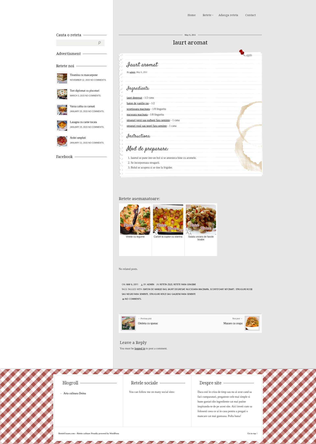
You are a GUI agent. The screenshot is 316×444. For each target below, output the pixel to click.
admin (132, 72)
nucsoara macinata (137, 114)
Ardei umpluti (78, 137)
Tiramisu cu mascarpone (84, 74)
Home (192, 15)
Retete (207, 15)
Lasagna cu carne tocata (83, 122)
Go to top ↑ (252, 433)
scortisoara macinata (138, 108)
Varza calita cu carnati (82, 106)
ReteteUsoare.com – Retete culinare (85, 14)
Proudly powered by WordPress (105, 433)
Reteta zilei (166, 284)
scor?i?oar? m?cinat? (222, 289)
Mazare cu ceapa (232, 323)
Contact (250, 15)
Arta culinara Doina (74, 393)
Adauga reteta (228, 15)
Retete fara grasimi (185, 284)
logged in (140, 348)
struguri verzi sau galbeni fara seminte (148, 120)
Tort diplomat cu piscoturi (84, 90)
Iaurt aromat (190, 42)
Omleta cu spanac (148, 323)
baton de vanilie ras (138, 103)
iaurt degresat (134, 97)
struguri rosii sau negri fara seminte (147, 125)
